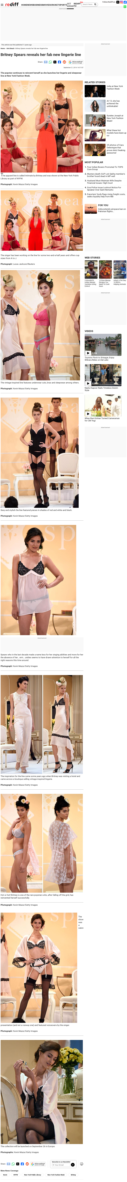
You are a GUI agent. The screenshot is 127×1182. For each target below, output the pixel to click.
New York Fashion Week (56, 1175)
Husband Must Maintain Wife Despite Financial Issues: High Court (104, 182)
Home (3, 48)
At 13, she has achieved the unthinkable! (113, 103)
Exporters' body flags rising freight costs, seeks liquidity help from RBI (106, 195)
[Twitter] (118, 2)
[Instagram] (121, 2)
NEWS (30, 5)
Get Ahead (10, 48)
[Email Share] (45, 62)
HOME (24, 5)
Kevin (5, 1175)
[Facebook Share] (59, 62)
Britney (73, 1175)
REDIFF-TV (77, 5)
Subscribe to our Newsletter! (61, 1162)
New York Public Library (32, 1175)
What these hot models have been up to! (116, 133)
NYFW (15, 1175)
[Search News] (94, 4)
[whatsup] (125, 6)
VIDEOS (89, 331)
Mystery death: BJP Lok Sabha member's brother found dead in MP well (106, 175)
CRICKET (54, 5)
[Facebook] (125, 2)
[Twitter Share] (54, 62)
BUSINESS (38, 5)
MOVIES (46, 5)
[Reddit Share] (64, 62)
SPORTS (63, 5)
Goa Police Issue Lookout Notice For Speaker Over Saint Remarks (104, 188)
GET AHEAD (70, 5)
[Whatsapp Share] (50, 62)
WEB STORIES (92, 257)
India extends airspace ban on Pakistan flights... (112, 210)
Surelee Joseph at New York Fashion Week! (115, 118)
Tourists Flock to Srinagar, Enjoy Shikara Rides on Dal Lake (99, 358)
